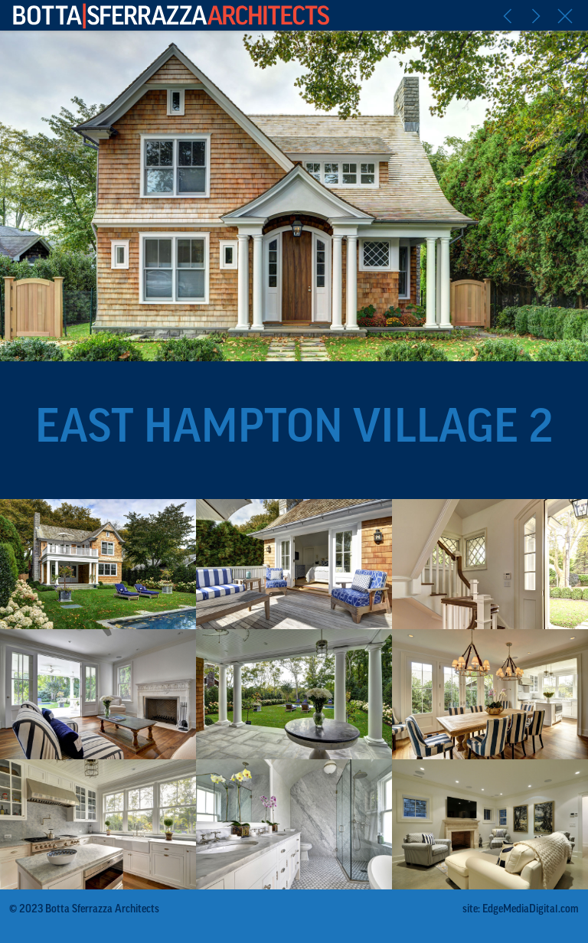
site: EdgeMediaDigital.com (520, 910)
